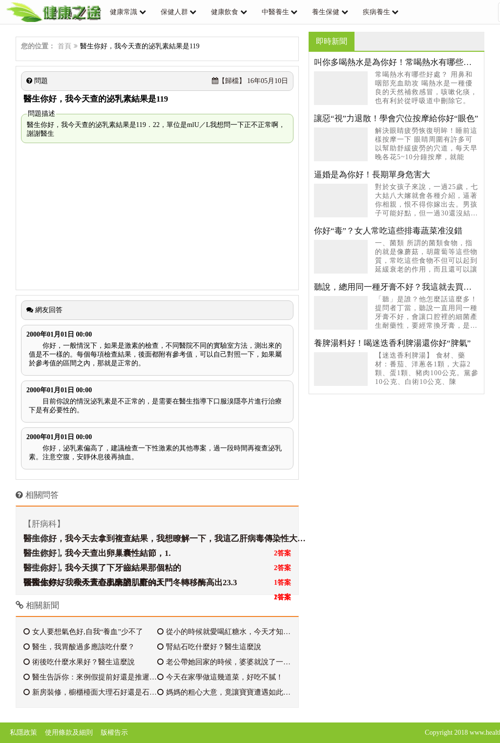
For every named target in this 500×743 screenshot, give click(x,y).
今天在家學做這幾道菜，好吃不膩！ (220, 677)
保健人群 (174, 12)
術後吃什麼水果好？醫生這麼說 (79, 662)
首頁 (64, 46)
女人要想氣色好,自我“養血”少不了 (83, 632)
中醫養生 (275, 12)
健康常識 (123, 12)
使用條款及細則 (69, 732)
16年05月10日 (250, 81)
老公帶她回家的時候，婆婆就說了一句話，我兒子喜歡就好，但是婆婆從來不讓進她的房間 (224, 662)
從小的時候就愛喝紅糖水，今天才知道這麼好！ (224, 632)
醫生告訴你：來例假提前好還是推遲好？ (90, 677)
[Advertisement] (157, 216)
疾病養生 (376, 12)
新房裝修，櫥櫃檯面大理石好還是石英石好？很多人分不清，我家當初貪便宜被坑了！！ (90, 692)
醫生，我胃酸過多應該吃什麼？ (79, 647)
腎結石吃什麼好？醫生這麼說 (209, 647)
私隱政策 (23, 732)
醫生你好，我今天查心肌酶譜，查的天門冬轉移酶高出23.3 (130, 582)
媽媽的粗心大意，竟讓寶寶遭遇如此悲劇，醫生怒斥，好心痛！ (224, 692)
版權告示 (114, 732)
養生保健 (325, 12)
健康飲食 (224, 12)
